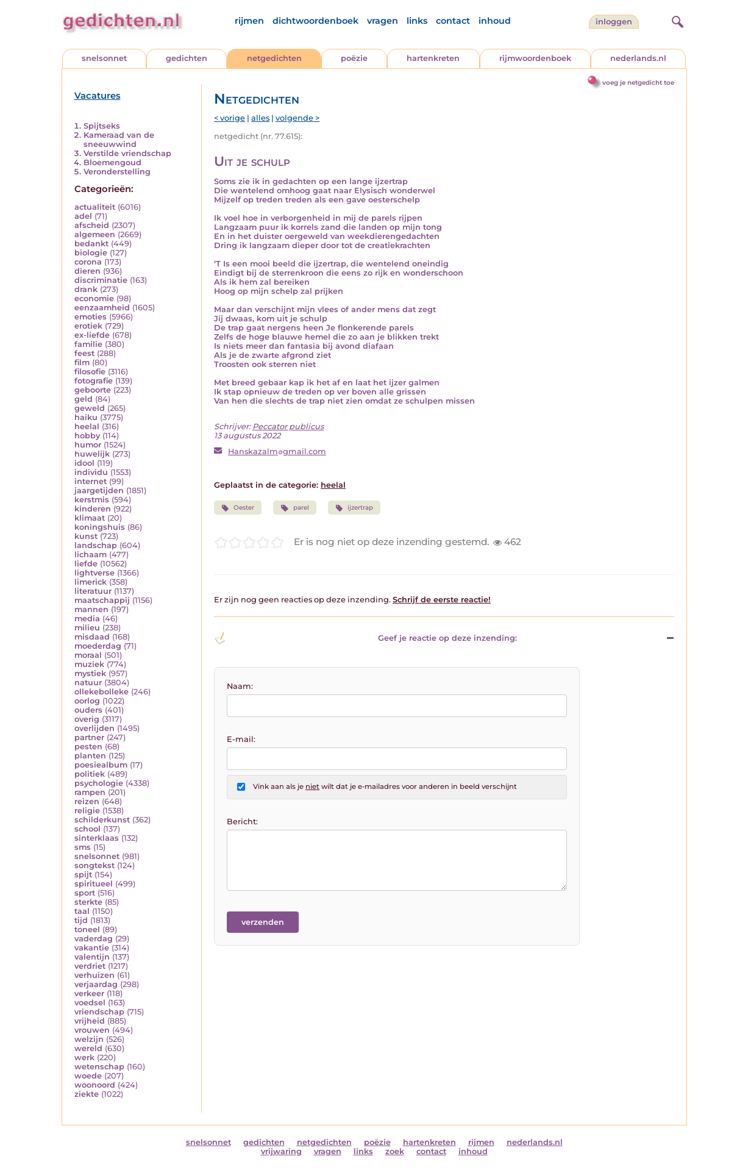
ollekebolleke (101, 691)
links (417, 20)
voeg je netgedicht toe (638, 83)
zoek (394, 1151)
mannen (91, 609)
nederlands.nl (638, 58)
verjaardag (96, 984)
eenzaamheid (102, 307)
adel (83, 216)
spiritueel (93, 883)
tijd (81, 920)
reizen (86, 801)
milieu (87, 627)
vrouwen (92, 1030)
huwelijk (92, 453)
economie (94, 298)
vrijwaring (281, 1151)
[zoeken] (676, 20)
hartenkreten (433, 58)
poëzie (354, 58)
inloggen (614, 21)
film (82, 362)
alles (260, 118)
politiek (89, 774)
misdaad (92, 636)
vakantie (91, 947)
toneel (87, 929)
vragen (382, 20)
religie (87, 810)
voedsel (89, 1002)
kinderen (92, 508)
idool (84, 463)
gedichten (186, 58)
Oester (237, 508)
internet (90, 481)
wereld (88, 1048)
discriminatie (100, 280)
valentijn (92, 956)
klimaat (89, 517)
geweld (89, 408)
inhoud (495, 20)
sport (84, 892)
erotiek (88, 325)
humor (87, 444)
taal (82, 911)
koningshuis (99, 527)
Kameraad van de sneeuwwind (119, 139)
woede (88, 1075)
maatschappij (102, 600)
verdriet (89, 966)
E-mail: (241, 739)
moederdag (97, 646)
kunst (86, 536)
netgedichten (274, 58)
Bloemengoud (112, 162)
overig (86, 719)
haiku (86, 417)
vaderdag (93, 938)
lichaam (90, 554)
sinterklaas (96, 838)
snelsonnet (104, 58)
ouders (88, 710)
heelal (86, 426)
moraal (88, 655)
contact (453, 20)
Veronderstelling (117, 171)
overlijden (94, 728)
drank (86, 289)
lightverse (94, 572)
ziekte (86, 1094)
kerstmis (91, 499)
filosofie (89, 371)
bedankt (91, 243)
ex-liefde (92, 335)
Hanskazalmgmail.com (277, 451)
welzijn (89, 1039)
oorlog (87, 700)
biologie (90, 252)
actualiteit (94, 207)
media (87, 618)
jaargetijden (99, 490)
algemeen (94, 234)
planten (90, 755)
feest (84, 353)
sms (82, 847)
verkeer (89, 993)
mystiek (90, 673)
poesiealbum (100, 764)
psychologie (98, 783)
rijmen (249, 20)
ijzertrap (354, 508)
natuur (88, 682)
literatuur (93, 591)
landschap (95, 545)
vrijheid (89, 1020)
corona (88, 261)
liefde (86, 563)
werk (84, 1057)
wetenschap (99, 1066)
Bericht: (242, 821)
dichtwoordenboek (315, 20)
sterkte (88, 902)
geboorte (92, 389)
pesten (88, 746)
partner (89, 737)
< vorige (229, 118)
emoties (90, 316)
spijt (83, 874)
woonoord (94, 1084)
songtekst (94, 865)
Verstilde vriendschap (127, 153)
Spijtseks (102, 125)
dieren (87, 271)
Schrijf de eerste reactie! (442, 599)
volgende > (297, 118)
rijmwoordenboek (535, 58)
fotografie (93, 380)
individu (91, 472)
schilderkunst (102, 819)
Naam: (240, 686)
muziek (89, 664)
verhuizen (94, 975)
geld (83, 399)
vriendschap (99, 1011)
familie (88, 344)
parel (294, 508)
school (87, 828)
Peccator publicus (288, 426)
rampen (89, 792)
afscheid (91, 225)
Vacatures (97, 95)
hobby (87, 435)
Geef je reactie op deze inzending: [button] (365, 638)
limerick (90, 581)
